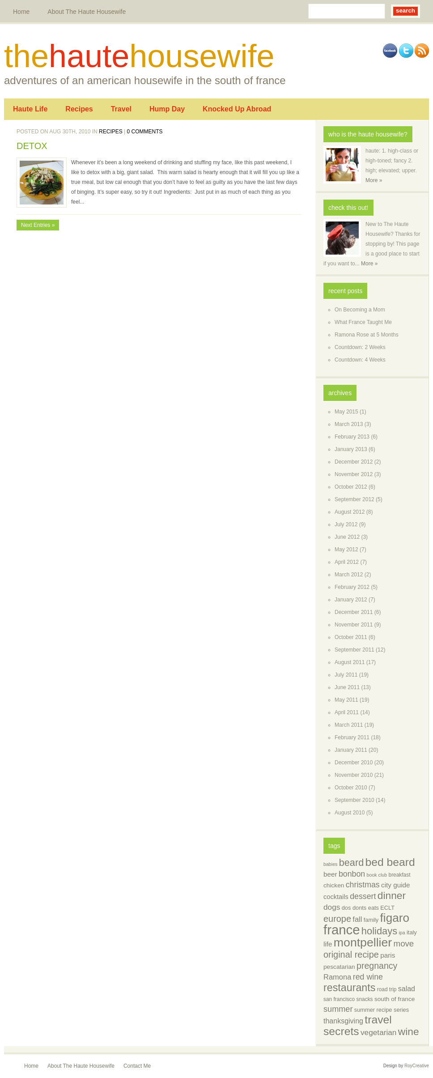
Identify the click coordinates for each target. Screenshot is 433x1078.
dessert (363, 896)
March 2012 (349, 574)
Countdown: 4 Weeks (360, 360)
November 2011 (354, 625)
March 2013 (349, 424)
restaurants (349, 987)
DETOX (32, 146)
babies (330, 864)
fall (357, 919)
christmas (363, 884)
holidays (379, 931)
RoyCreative (416, 1065)
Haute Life (30, 109)
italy (412, 932)
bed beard (390, 862)
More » (373, 180)
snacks (365, 999)
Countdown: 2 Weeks (360, 347)
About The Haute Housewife (86, 11)
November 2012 (354, 474)
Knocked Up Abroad (237, 109)
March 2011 (349, 725)
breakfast (400, 875)
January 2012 (351, 600)
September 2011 (354, 650)
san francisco (339, 999)
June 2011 (347, 687)
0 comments (145, 131)
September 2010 (354, 800)
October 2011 (351, 637)
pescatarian (339, 966)
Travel (121, 109)
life (327, 944)
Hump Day (167, 109)
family (371, 919)
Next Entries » (38, 225)
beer (330, 874)
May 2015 (346, 412)
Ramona (337, 977)
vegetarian (378, 1032)
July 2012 (346, 524)
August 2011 (350, 662)
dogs (331, 907)
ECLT (387, 907)
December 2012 (354, 462)
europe (337, 919)
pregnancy (377, 966)
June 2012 (347, 537)
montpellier (363, 942)
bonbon (352, 873)
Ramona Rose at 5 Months (367, 335)
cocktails (335, 896)
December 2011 (354, 612)
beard (351, 862)
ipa (402, 932)
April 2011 (347, 712)
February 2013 (352, 437)
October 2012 (351, 487)
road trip (387, 989)
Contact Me (137, 1066)
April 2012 (347, 562)
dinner (392, 895)
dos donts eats (360, 907)
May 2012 (346, 549)
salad (406, 989)
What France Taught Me (363, 322)
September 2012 (354, 499)
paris (387, 955)
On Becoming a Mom (360, 310)
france (341, 929)
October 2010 (351, 787)
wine (408, 1031)
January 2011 (351, 750)
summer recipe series (381, 1009)
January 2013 (351, 449)
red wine (368, 976)
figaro (394, 918)
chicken (333, 885)
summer (337, 1009)
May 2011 (346, 700)
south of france (394, 999)
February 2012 (352, 587)
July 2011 (346, 675)
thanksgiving (343, 1021)
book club (377, 875)
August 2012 (350, 512)
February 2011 (352, 737)
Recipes (79, 109)
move (404, 943)
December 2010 (354, 762)
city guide (395, 885)
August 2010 (350, 813)
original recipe (351, 954)
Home (21, 11)
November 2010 (354, 775)
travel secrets (357, 1025)
